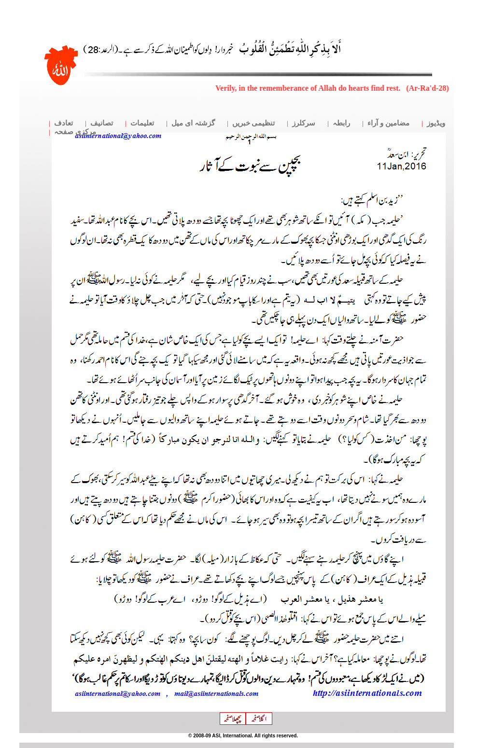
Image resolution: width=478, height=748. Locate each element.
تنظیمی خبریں (253, 123)
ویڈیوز (436, 123)
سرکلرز (303, 123)
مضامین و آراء (388, 123)
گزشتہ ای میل (193, 123)
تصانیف (101, 123)
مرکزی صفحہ (75, 132)
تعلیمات (142, 123)
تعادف (63, 123)
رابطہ (341, 123)
